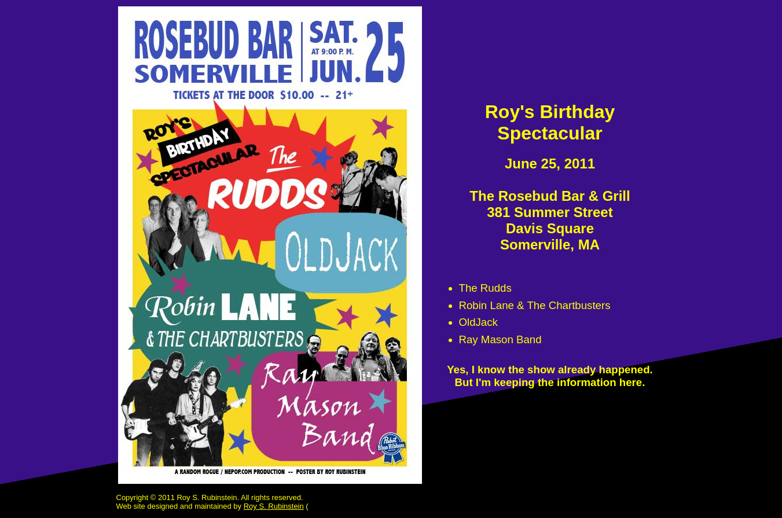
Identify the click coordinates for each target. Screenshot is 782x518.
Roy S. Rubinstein (274, 506)
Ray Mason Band (500, 339)
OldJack (478, 322)
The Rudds (485, 288)
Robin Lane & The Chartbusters (535, 305)
